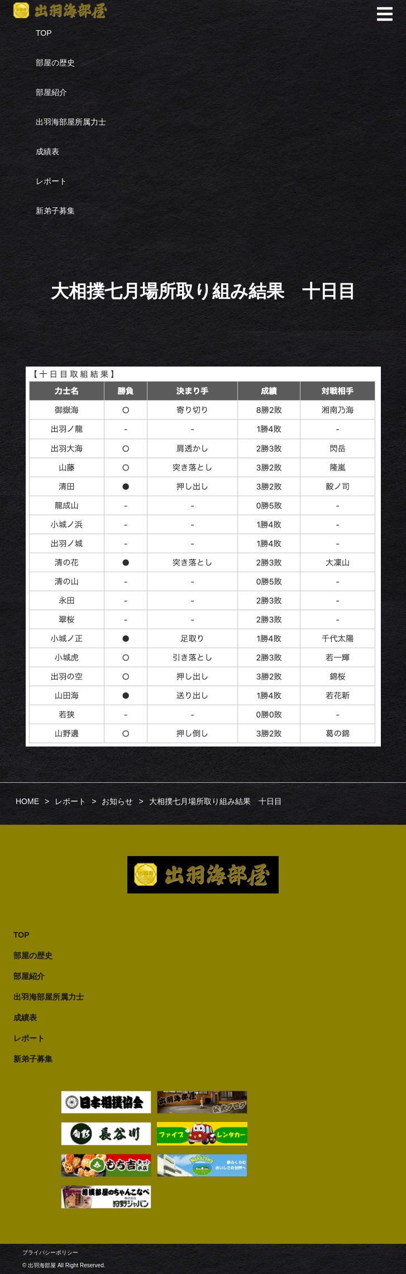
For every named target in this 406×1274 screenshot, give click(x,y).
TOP (44, 32)
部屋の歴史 (55, 62)
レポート (51, 181)
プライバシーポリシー (50, 1252)
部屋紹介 (51, 92)
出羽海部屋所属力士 (71, 121)
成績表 (47, 151)
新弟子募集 (55, 210)
